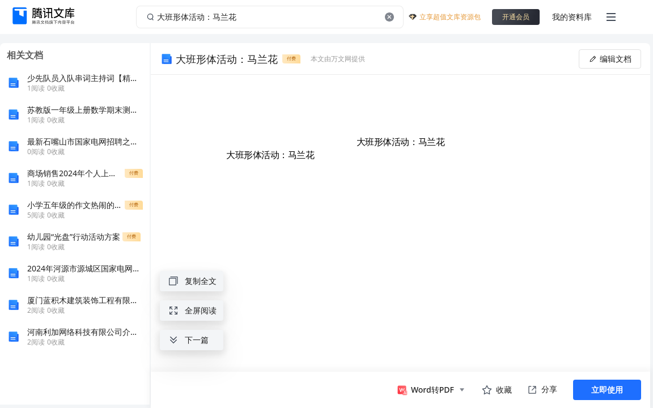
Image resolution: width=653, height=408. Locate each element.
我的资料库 (572, 16)
